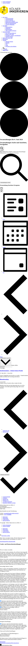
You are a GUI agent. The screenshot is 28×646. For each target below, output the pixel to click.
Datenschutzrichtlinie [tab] (4, 636)
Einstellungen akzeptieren (5, 643)
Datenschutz (5, 518)
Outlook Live (6, 500)
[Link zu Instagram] (7, 1)
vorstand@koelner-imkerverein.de (11, 513)
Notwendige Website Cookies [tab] (6, 566)
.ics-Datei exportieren (7, 501)
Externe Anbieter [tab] (3, 609)
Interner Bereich (6, 520)
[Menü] (5, 50)
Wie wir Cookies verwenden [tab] (6, 549)
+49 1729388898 (7, 514)
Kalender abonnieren (5, 474)
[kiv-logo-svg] (14, 15)
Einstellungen (3, 541)
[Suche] (5, 48)
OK (14, 541)
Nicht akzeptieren (10, 541)
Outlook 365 (5, 499)
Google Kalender (6, 496)
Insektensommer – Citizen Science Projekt (11, 370)
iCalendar (5, 498)
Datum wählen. (14, 365)
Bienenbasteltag (4, 379)
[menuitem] (15, 21)
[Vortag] (15, 314)
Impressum (5, 516)
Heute (1, 356)
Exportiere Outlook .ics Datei (9, 502)
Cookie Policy (6, 519)
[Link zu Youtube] (6, 2)
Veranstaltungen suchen (5, 182)
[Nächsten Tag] (15, 354)
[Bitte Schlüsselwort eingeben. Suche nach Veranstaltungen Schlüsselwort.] (13, 153)
